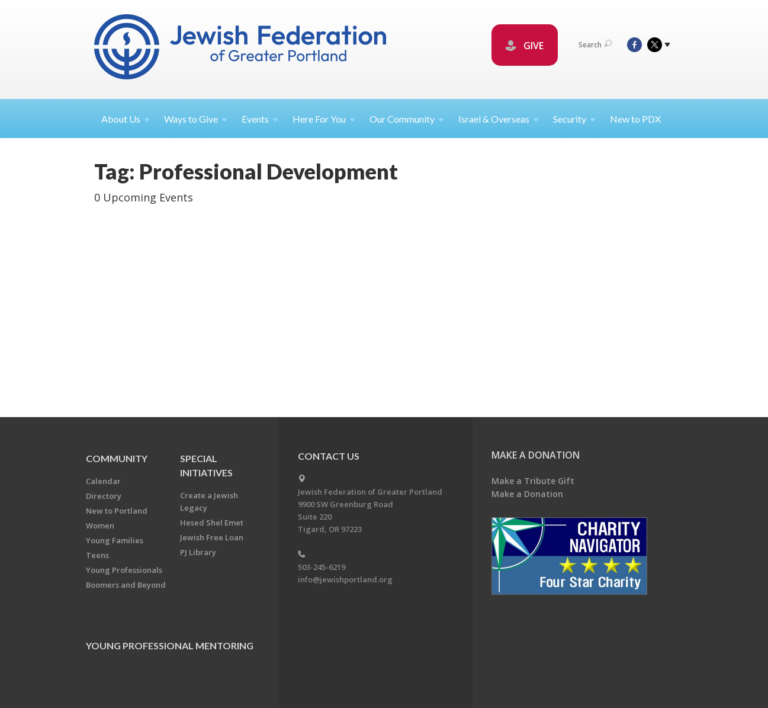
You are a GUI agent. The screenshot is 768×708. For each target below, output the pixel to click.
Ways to (195, 118)
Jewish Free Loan (211, 537)
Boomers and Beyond (126, 584)
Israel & (498, 118)
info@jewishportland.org (345, 579)
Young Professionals (124, 570)
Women (100, 525)
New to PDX (635, 118)
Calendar (103, 481)
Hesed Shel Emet (211, 522)
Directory (103, 496)
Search (595, 45)
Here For (324, 118)
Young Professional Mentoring (169, 645)
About (125, 118)
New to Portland (116, 510)
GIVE (525, 46)
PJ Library (198, 552)
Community (116, 458)
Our (406, 118)
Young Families (114, 540)
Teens (97, 555)
